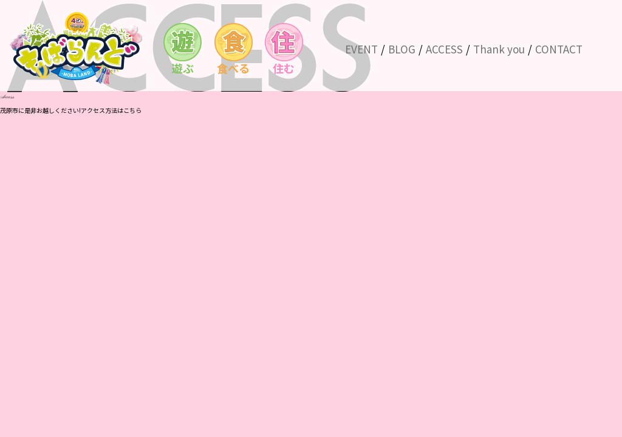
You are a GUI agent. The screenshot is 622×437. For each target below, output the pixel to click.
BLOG (401, 48)
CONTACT (559, 48)
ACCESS (444, 48)
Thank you (499, 48)
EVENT (361, 48)
